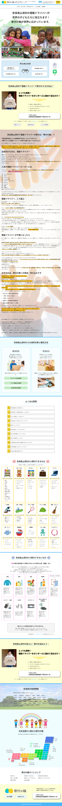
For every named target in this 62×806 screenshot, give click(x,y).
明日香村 (30, 701)
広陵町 (44, 701)
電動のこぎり (7, 520)
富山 (37, 745)
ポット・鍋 (19, 539)
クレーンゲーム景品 (20, 486)
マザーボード (54, 486)
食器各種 (30, 539)
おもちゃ (30, 480)
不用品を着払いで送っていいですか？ (19, 446)
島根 (21, 748)
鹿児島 (11, 752)
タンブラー (30, 546)
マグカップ (30, 544)
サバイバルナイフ (43, 523)
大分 (7, 752)
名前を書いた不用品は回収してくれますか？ (20, 412)
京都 (33, 762)
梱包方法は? (31, 124)
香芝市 (29, 697)
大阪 (30, 762)
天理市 (33, 695)
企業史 (6, 488)
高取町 (25, 701)
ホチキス (18, 521)
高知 (24, 765)
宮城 (55, 751)
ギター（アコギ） (55, 517)
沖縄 (12, 752)
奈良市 (15, 695)
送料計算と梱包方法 (44, 776)
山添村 (44, 697)
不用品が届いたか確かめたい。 (17, 408)
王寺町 (40, 701)
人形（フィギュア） (31, 482)
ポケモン (18, 483)
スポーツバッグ (43, 482)
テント (41, 517)
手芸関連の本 (7, 496)
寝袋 (41, 520)
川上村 (32, 705)
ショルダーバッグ (43, 483)
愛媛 (22, 765)
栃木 (51, 758)
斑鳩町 (25, 699)
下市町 (29, 703)
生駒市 (25, 697)
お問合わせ (20, 796)
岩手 (55, 748)
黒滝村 (34, 703)
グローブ (30, 523)
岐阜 (37, 746)
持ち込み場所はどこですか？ (17, 438)
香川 (19, 765)
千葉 (52, 756)
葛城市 (34, 697)
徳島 (21, 765)
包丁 (17, 544)
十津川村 (16, 705)
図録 (5, 485)
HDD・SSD (54, 482)
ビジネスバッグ (43, 480)
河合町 (15, 703)
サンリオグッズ (19, 482)
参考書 (6, 486)
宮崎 (8, 752)
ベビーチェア (42, 544)
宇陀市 (39, 697)
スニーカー (7, 539)
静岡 (35, 746)
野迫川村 (44, 703)
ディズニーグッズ (20, 480)
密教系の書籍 (7, 491)
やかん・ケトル (19, 542)
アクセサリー (54, 539)
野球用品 (30, 520)
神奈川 (50, 759)
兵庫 (31, 762)
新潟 (37, 743)
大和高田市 (21, 695)
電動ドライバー (8, 517)
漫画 (5, 494)
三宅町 (39, 699)
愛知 (34, 746)
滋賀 (30, 764)
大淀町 (25, 703)
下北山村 (22, 705)
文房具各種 (19, 517)
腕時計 (53, 541)
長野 (35, 743)
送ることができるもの (30, 778)
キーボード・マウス (55, 484)
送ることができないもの (45, 778)
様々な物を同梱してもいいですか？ (18, 433)
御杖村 (20, 701)
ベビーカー (42, 539)
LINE (55, 72)
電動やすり (7, 518)
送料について (17, 124)
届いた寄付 (23, 6)
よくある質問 (37, 6)
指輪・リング (54, 542)
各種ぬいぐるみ (19, 488)
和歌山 (34, 764)
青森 (53, 748)
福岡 (7, 750)
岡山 (22, 750)
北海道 (56, 740)
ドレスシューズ (8, 542)
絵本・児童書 (7, 498)
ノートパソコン (55, 480)
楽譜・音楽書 (7, 490)
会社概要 (43, 6)
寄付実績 (14, 780)
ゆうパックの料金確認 (16, 378)
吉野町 (20, 703)
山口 (22, 748)
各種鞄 (41, 486)
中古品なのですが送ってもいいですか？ (19, 421)
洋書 (5, 483)
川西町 (34, 699)
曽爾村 (15, 701)
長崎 (10, 750)
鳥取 (24, 748)
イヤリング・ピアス (55, 545)
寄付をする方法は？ (30, 776)
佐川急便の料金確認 (16, 388)
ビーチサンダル (8, 544)
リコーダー (54, 521)
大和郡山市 (27, 695)
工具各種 (6, 521)
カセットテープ (55, 523)
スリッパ (6, 541)
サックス (53, 520)
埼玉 (51, 756)
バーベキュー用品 (43, 518)
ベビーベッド (42, 542)
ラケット (30, 517)
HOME (18, 6)
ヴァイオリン (54, 518)
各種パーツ (54, 488)
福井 (35, 745)
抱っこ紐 (41, 546)
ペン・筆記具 (19, 518)
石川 (34, 745)
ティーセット (30, 542)
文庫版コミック (8, 493)
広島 (21, 750)
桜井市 (43, 695)
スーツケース (42, 485)
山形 (53, 749)
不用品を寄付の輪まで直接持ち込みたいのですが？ (22, 442)
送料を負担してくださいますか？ (18, 429)
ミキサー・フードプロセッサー (20, 546)
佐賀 (8, 750)
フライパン (19, 541)
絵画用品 (18, 520)
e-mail (55, 66)
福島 (55, 749)
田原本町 (44, 699)
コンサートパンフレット (8, 500)
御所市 (20, 697)
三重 (39, 746)
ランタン (41, 521)
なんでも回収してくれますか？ (17, 416)
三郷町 (20, 699)
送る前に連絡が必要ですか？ (17, 451)
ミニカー (30, 484)
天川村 (39, 703)
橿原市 (38, 695)
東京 (49, 756)
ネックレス (54, 547)
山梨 (34, 743)
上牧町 (35, 701)
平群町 (15, 699)
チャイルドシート (43, 541)
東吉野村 (38, 705)
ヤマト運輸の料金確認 (16, 383)
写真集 (6, 482)
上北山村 (27, 705)
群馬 (52, 758)
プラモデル (30, 486)
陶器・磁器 (30, 541)
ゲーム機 (30, 488)
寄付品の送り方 (30, 6)
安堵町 (29, 699)
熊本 (12, 750)
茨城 (49, 758)
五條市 (15, 697)
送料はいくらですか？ (15, 425)
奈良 (31, 764)
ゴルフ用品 (30, 518)
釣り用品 (30, 521)
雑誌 (5, 480)
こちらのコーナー (35, 121)
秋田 (53, 751)
